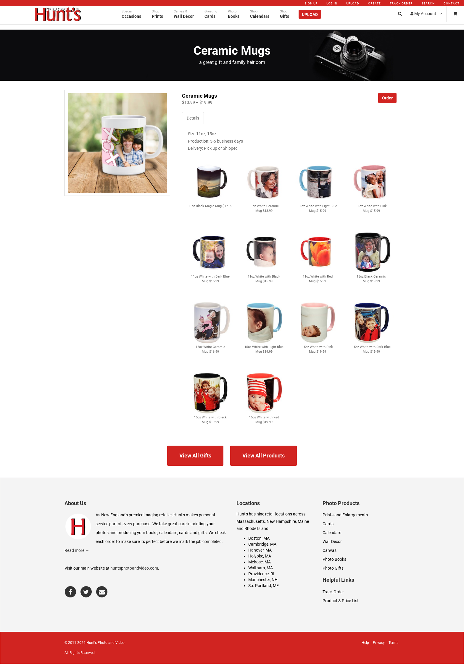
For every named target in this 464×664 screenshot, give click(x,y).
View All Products (263, 455)
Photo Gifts (333, 568)
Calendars (332, 532)
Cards (328, 523)
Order (387, 98)
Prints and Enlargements (345, 514)
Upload (352, 3)
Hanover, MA (260, 550)
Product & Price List (341, 600)
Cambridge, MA (262, 544)
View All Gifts (195, 455)
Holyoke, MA (259, 556)
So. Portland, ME (263, 585)
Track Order (401, 3)
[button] (210, 181)
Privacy (379, 643)
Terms (393, 643)
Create (374, 3)
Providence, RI (261, 573)
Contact (452, 3)
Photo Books (334, 559)
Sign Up (311, 3)
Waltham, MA (260, 567)
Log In (331, 3)
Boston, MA (259, 538)
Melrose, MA (259, 562)
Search (428, 3)
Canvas (329, 550)
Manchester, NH (263, 579)
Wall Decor (332, 541)
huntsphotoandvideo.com (134, 568)
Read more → (77, 550)
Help (365, 643)
